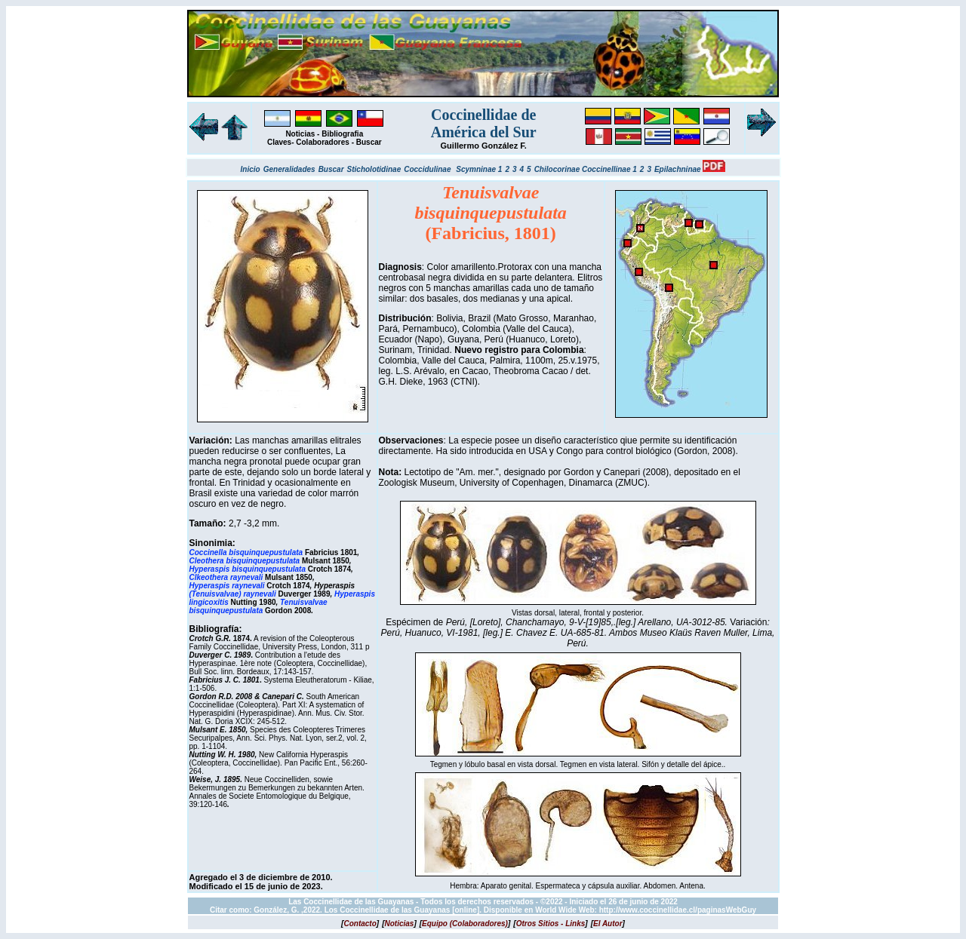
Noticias (300, 134)
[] (360, 923)
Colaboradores (322, 142)
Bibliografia (342, 134)
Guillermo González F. (484, 145)
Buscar (369, 142)
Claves (279, 142)
